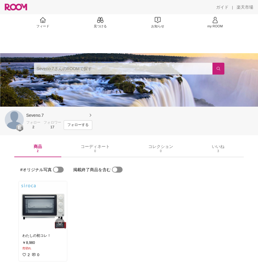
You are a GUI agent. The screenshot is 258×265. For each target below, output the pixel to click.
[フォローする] (78, 125)
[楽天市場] (245, 7)
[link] (43, 205)
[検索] (218, 69)
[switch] (58, 170)
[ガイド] (222, 7)
